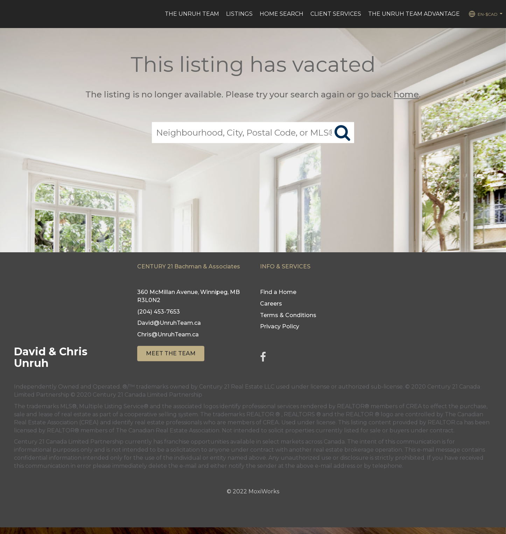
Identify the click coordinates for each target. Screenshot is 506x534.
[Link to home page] (9, 14)
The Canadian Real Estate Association (167, 430)
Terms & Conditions (288, 315)
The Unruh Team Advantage (414, 14)
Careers (271, 303)
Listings (239, 14)
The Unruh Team (192, 14)
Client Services (335, 14)
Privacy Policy (279, 326)
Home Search (281, 14)
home (406, 94)
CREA (414, 406)
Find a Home (278, 292)
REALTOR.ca (445, 422)
